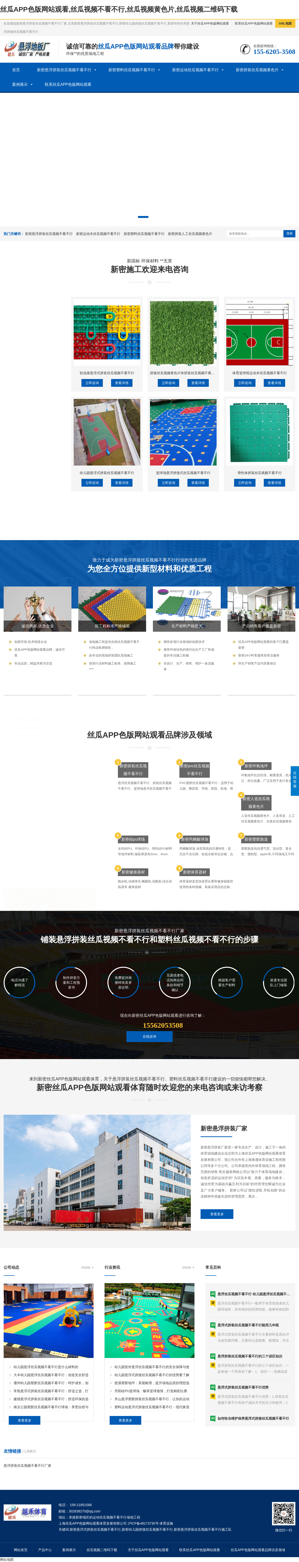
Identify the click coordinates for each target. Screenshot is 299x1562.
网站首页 (20, 1550)
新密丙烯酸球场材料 (29, 623)
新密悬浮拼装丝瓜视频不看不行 (64, 70)
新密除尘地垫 (24, 482)
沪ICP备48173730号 (143, 1523)
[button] (143, 217)
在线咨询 (149, 1053)
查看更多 (217, 1275)
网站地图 (7, 1560)
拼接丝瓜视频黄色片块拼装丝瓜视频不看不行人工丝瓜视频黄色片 (199, 474)
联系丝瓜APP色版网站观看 (254, 23)
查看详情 (122, 484)
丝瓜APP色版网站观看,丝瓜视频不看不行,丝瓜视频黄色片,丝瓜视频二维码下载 (118, 9)
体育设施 (166, 1523)
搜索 (289, 233)
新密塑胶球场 (20, 600)
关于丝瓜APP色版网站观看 (210, 23)
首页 (16, 70)
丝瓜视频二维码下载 (102, 1550)
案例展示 (20, 84)
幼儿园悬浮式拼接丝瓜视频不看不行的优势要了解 (151, 1456)
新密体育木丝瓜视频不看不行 (36, 561)
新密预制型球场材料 (29, 631)
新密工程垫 (22, 490)
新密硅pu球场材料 (27, 615)
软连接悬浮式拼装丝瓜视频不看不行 (107, 474)
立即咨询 (92, 484)
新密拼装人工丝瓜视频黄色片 (190, 234)
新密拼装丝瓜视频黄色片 (257, 70)
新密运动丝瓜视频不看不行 (195, 70)
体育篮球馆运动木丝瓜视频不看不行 (259, 474)
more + (87, 1349)
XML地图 (285, 23)
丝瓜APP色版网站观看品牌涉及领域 (258, 1550)
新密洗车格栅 (24, 507)
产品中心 (45, 1550)
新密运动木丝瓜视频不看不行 (98, 234)
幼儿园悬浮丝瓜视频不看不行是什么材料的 (46, 1448)
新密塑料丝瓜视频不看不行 (131, 70)
